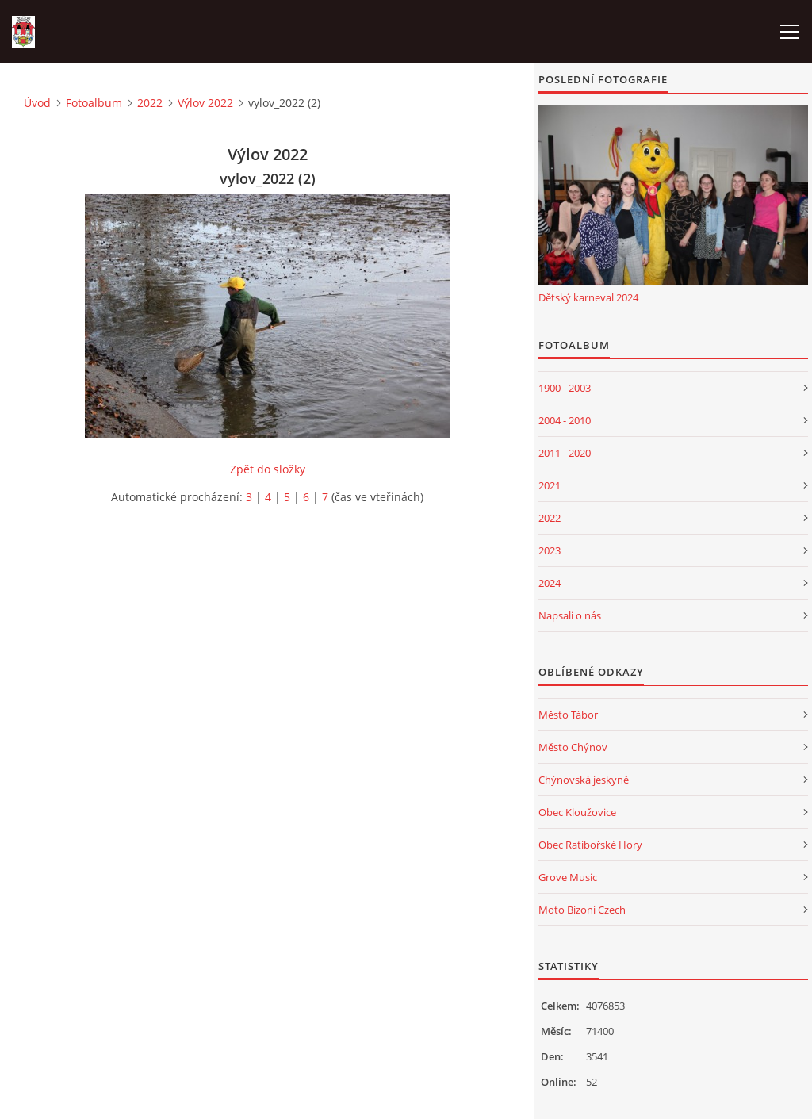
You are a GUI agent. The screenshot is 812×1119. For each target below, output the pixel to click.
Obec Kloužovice (577, 812)
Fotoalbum (94, 102)
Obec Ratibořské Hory (590, 844)
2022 (150, 102)
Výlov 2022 (205, 102)
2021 (549, 485)
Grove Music (567, 877)
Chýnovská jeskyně (583, 779)
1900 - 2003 (564, 388)
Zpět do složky (267, 469)
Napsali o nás (569, 615)
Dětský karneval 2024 (588, 297)
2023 (549, 550)
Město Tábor (568, 714)
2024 (549, 583)
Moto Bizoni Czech (582, 909)
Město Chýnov (572, 747)
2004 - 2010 (564, 420)
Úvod (37, 102)
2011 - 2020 (564, 453)
